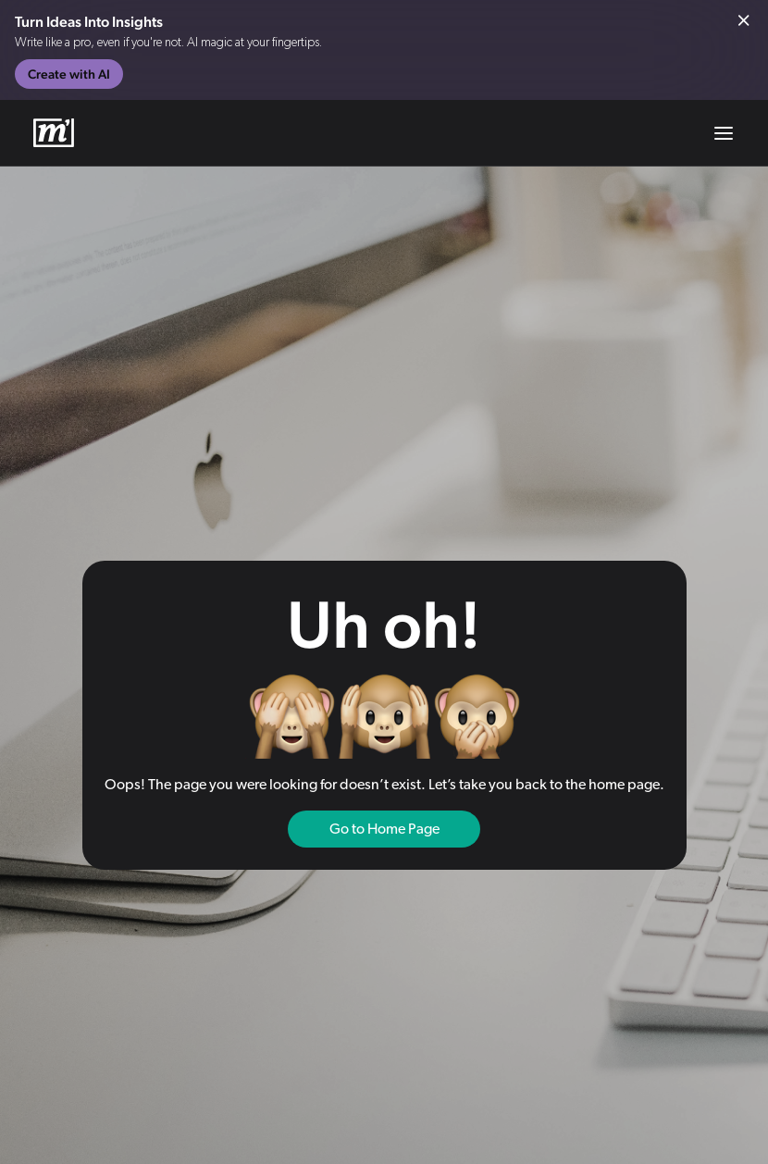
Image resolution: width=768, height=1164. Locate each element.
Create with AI (69, 74)
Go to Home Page (384, 829)
